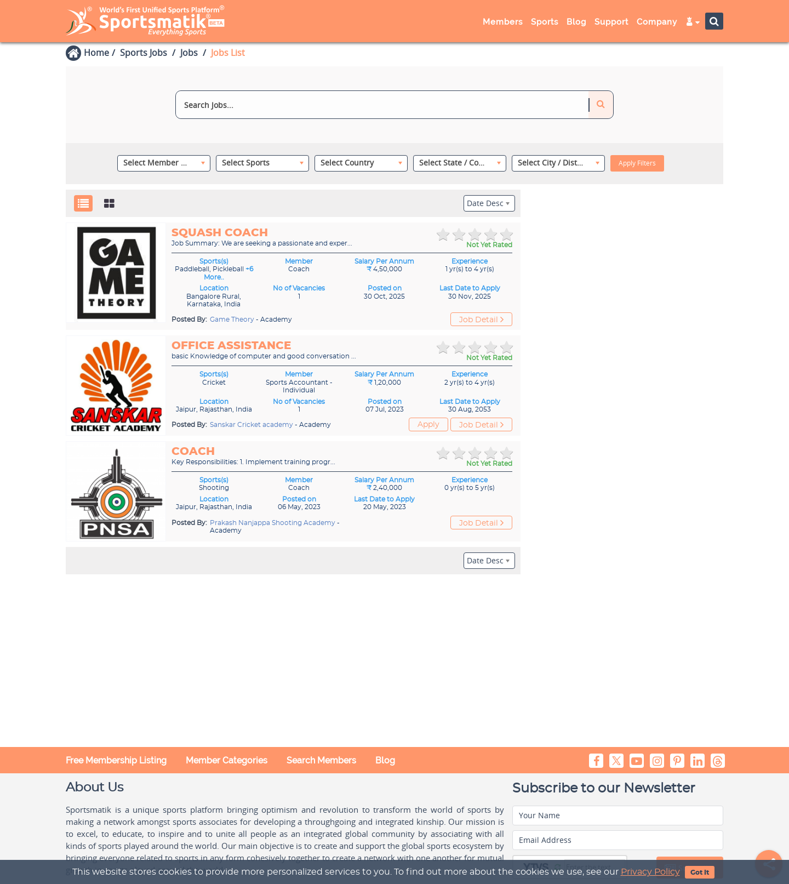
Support (611, 22)
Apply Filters (637, 163)
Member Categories (226, 760)
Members (503, 22)
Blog (576, 22)
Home (96, 53)
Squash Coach (219, 232)
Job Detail (481, 319)
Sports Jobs (143, 53)
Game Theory (233, 319)
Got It (699, 872)
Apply (428, 425)
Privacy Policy (650, 872)
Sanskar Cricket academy (252, 424)
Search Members (321, 760)
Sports (544, 22)
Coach (193, 451)
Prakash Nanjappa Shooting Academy (273, 523)
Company (657, 22)
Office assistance (231, 345)
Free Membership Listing (116, 760)
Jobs (189, 53)
